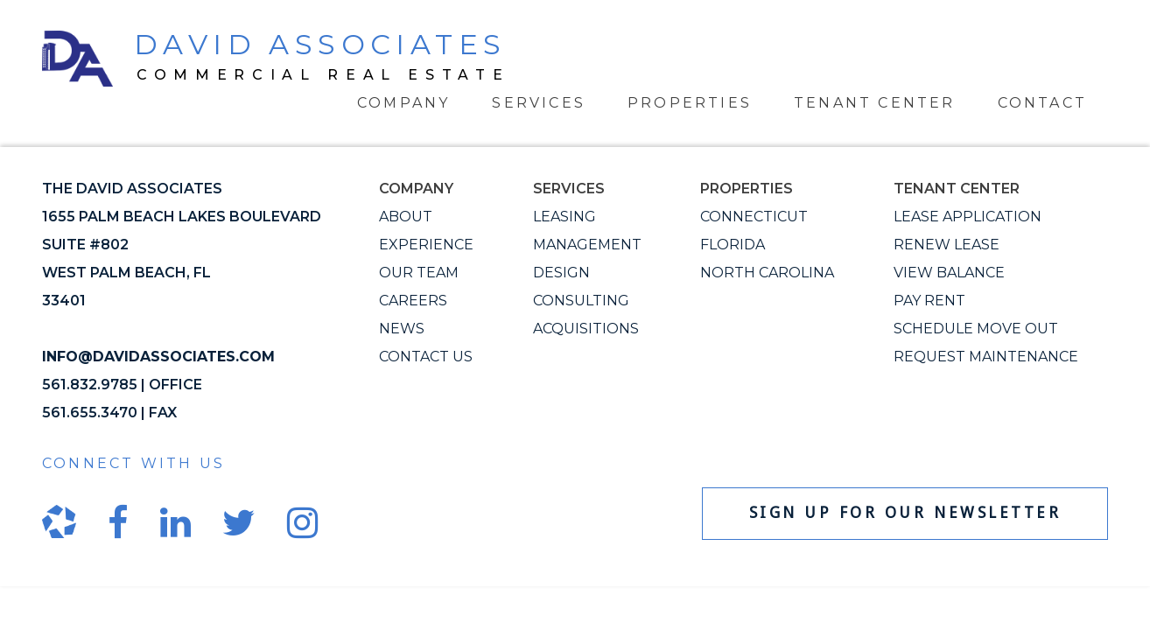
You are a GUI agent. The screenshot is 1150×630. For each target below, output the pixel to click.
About (405, 216)
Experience (426, 244)
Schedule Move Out (976, 328)
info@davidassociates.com (158, 356)
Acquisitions (586, 328)
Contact (1042, 102)
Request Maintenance (986, 356)
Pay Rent (929, 300)
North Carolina (767, 272)
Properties (690, 102)
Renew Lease (946, 244)
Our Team (419, 272)
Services (539, 102)
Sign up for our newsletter (905, 513)
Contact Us (426, 356)
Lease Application (967, 216)
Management (587, 244)
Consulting (581, 300)
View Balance (949, 272)
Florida (732, 244)
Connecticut (754, 216)
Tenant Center (875, 102)
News (401, 328)
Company (403, 102)
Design (561, 272)
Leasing (564, 216)
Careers (413, 300)
